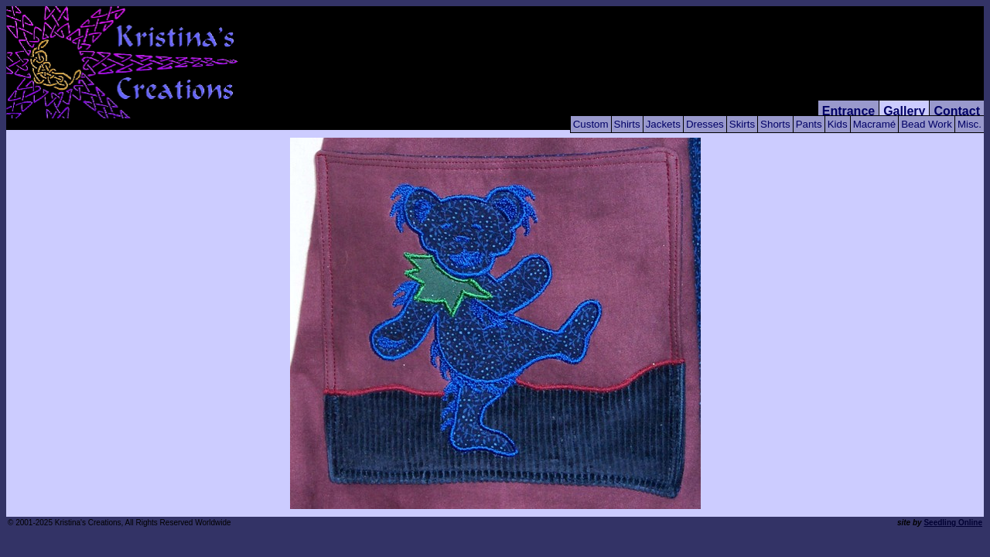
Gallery (904, 111)
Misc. (969, 124)
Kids (838, 124)
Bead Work (926, 124)
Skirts (742, 124)
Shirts (627, 124)
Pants (809, 124)
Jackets (663, 124)
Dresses (705, 124)
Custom (591, 124)
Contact (957, 111)
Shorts (775, 124)
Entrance (848, 111)
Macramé (874, 124)
